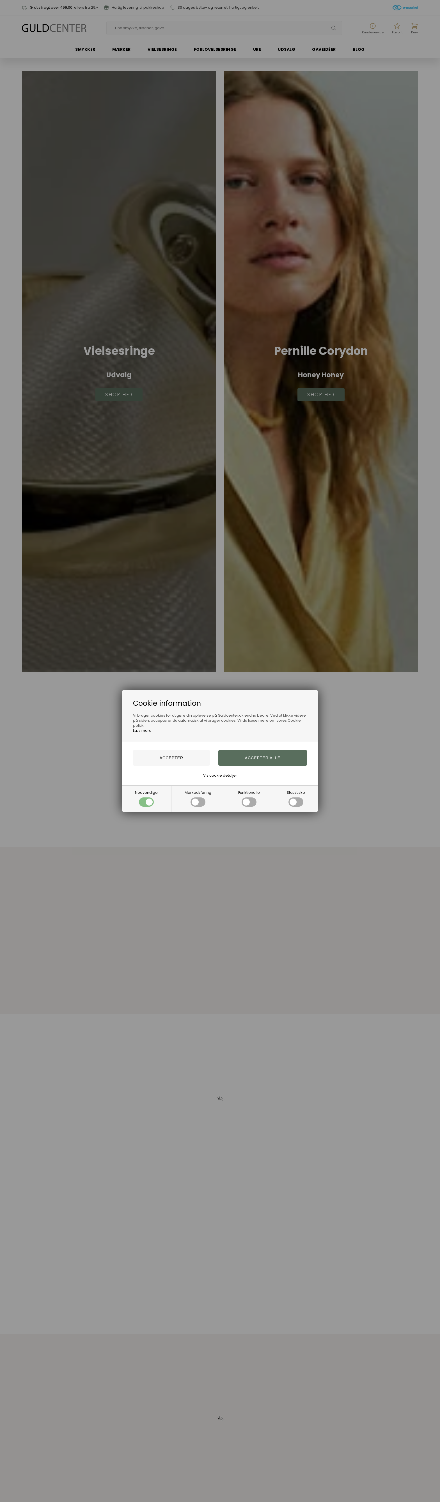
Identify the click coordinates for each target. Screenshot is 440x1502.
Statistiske (296, 798)
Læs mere (142, 730)
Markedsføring (198, 798)
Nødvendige (146, 798)
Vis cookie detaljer (220, 775)
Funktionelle (249, 798)
